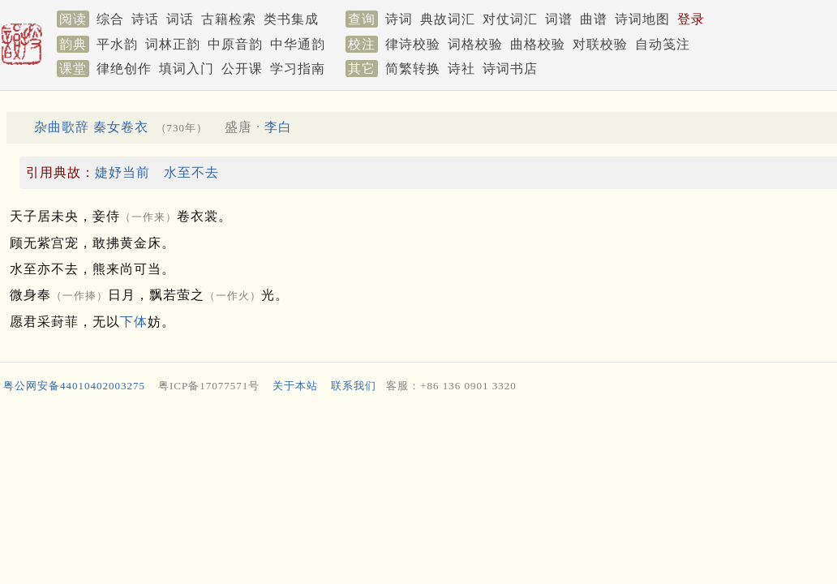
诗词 (399, 19)
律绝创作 (124, 68)
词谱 (559, 19)
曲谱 (593, 19)
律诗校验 (412, 44)
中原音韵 (235, 44)
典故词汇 (447, 19)
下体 (134, 321)
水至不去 (191, 172)
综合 (110, 19)
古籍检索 (228, 19)
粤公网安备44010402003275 (74, 386)
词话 (180, 19)
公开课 (242, 68)
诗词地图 (642, 19)
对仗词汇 (510, 19)
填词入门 (186, 68)
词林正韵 (172, 44)
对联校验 (600, 44)
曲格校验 (537, 44)
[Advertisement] (412, 442)
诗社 (461, 68)
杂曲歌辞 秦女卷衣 (91, 127)
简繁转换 (412, 68)
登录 (691, 19)
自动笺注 (662, 44)
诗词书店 (510, 68)
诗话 (145, 19)
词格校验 (475, 44)
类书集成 (291, 19)
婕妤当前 (122, 172)
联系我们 (353, 386)
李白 (278, 127)
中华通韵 (297, 44)
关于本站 (295, 386)
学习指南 (297, 68)
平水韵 (117, 44)
